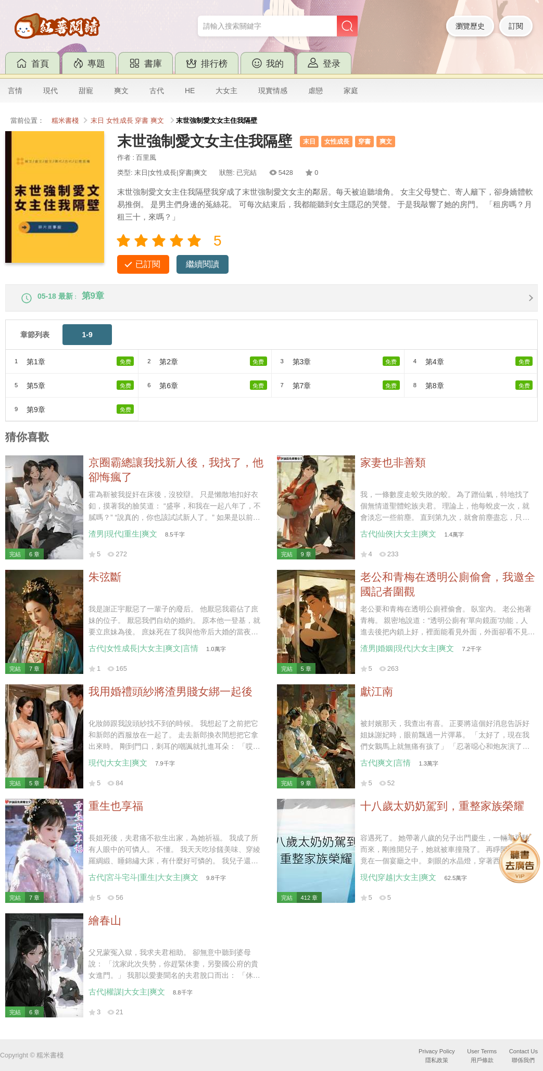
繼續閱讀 (202, 264)
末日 (97, 120)
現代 (50, 90)
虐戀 (315, 90)
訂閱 (516, 26)
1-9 (87, 341)
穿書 (141, 120)
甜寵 (86, 90)
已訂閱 (147, 264)
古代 (156, 90)
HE (190, 90)
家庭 (351, 90)
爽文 (121, 90)
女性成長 (119, 120)
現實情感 (272, 90)
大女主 (226, 90)
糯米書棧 (65, 120)
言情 (15, 90)
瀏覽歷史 (470, 26)
